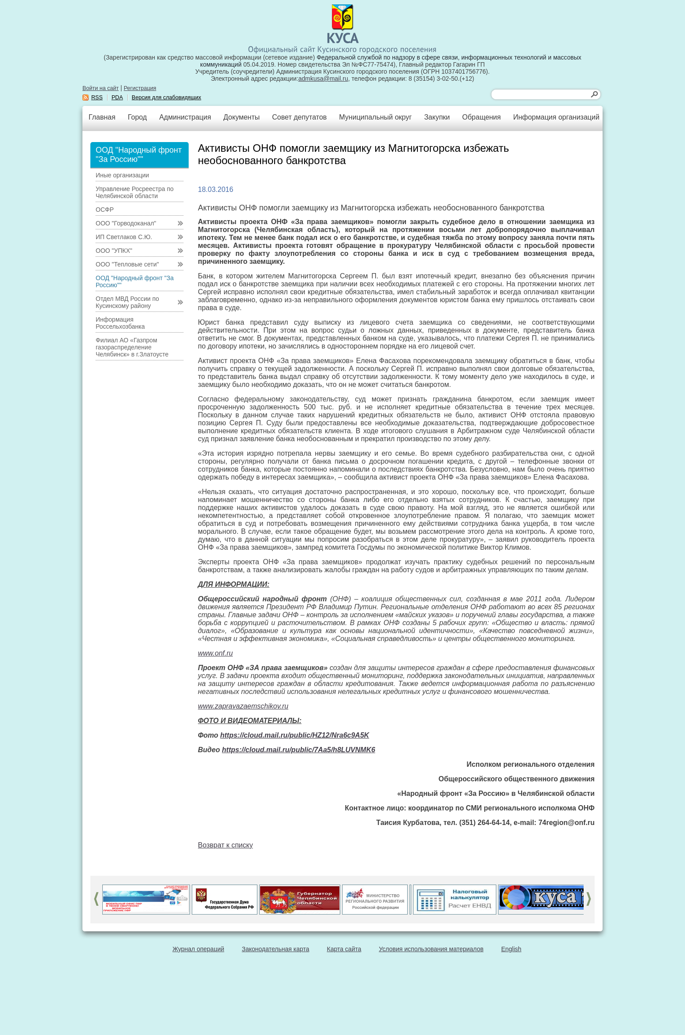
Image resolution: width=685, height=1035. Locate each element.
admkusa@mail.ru (323, 78)
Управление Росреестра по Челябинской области (135, 192)
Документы (241, 117)
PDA (117, 97)
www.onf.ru (215, 653)
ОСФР (105, 209)
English (511, 948)
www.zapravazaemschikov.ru (243, 706)
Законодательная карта (275, 948)
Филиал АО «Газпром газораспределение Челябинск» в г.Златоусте (132, 347)
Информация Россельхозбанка (120, 323)
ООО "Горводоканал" (126, 223)
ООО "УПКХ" (114, 250)
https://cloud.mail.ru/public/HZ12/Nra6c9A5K (294, 735)
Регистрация (140, 88)
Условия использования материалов (431, 948)
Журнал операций (198, 948)
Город (137, 117)
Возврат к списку (225, 845)
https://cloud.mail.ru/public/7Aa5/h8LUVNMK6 (299, 750)
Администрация (185, 117)
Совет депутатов (299, 117)
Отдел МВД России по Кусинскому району (127, 302)
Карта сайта (344, 948)
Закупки (437, 117)
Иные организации (122, 175)
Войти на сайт (100, 88)
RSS (97, 97)
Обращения (481, 117)
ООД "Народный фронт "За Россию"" (135, 281)
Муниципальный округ (375, 117)
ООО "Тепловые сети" (127, 264)
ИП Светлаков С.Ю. (124, 236)
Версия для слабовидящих (166, 97)
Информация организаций (556, 117)
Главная (102, 117)
